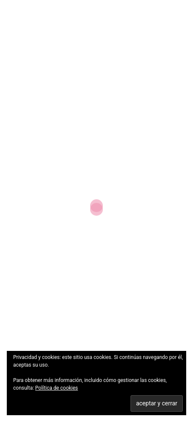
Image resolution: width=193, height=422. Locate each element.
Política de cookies (56, 388)
